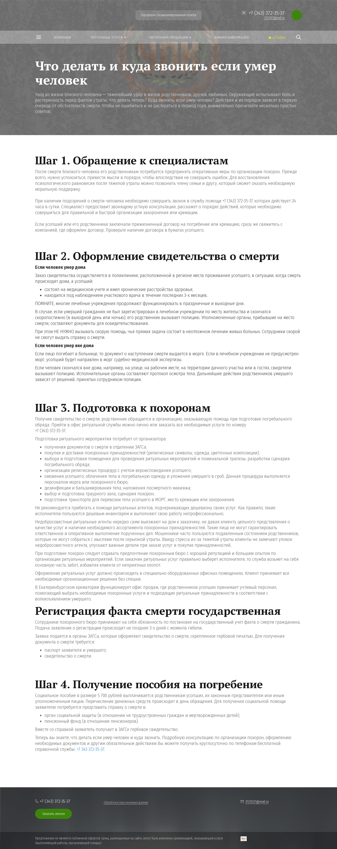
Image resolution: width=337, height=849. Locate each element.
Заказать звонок (53, 814)
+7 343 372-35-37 (90, 749)
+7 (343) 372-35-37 (267, 13)
